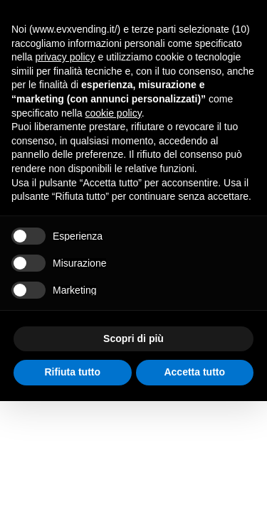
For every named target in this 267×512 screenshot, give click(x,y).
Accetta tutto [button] (194, 372)
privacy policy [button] (65, 57)
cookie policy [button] (113, 113)
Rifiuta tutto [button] (72, 372)
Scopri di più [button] (133, 338)
